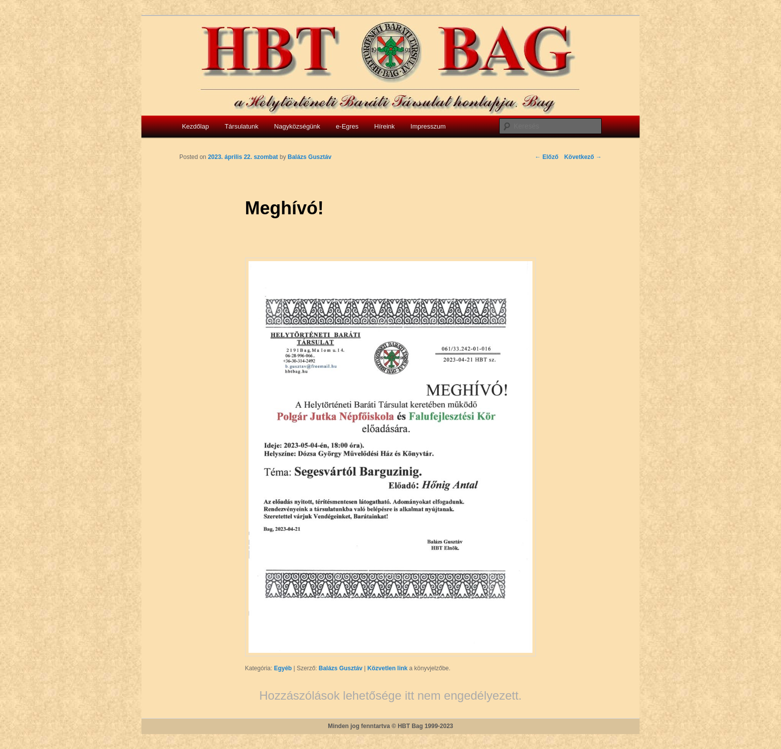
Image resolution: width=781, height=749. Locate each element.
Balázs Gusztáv (341, 668)
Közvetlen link (388, 668)
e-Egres (347, 126)
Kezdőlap (195, 126)
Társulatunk (242, 126)
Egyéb (283, 668)
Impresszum (428, 126)
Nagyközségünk (297, 126)
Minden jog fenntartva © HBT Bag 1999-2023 (390, 726)
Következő (583, 156)
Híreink (384, 126)
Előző (546, 156)
